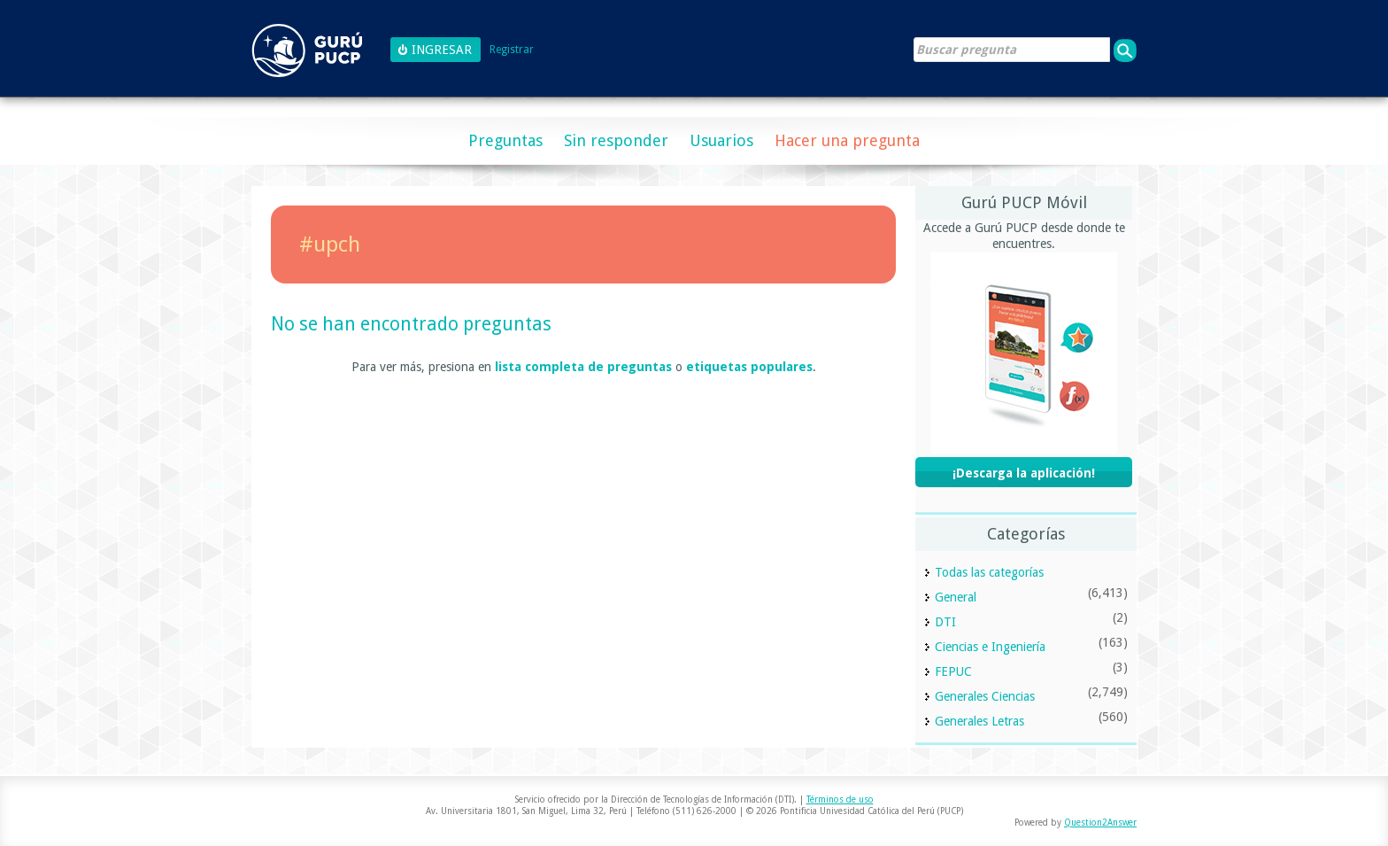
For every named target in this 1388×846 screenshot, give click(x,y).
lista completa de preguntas (583, 367)
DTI (945, 622)
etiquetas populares (749, 367)
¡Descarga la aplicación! (1023, 473)
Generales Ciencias (985, 696)
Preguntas (505, 140)
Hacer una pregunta (847, 140)
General (955, 597)
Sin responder (616, 140)
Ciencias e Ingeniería (990, 647)
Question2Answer (1100, 822)
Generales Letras (979, 721)
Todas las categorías (989, 572)
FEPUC (953, 671)
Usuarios (721, 140)
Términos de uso (840, 799)
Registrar (512, 50)
